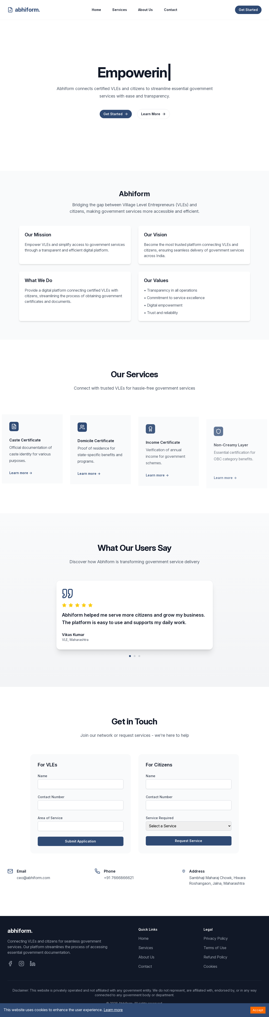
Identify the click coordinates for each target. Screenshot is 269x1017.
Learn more (20, 476)
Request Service (188, 841)
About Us (145, 10)
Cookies (210, 966)
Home (96, 10)
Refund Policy (215, 957)
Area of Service (50, 818)
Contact (170, 10)
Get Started (248, 10)
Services (119, 10)
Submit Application (80, 841)
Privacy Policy (216, 938)
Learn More (153, 115)
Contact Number (51, 797)
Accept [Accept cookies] (258, 1010)
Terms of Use (215, 947)
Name (42, 776)
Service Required (160, 818)
